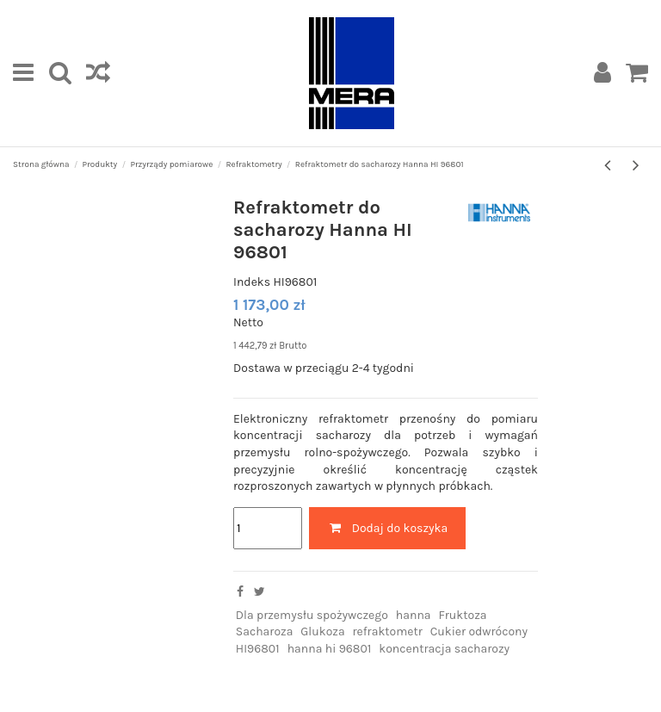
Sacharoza (264, 631)
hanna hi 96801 (329, 648)
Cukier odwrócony (479, 631)
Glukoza (322, 631)
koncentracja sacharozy (444, 648)
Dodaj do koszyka (387, 528)
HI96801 (258, 648)
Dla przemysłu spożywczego (312, 615)
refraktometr (388, 631)
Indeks (251, 282)
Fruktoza (462, 615)
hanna (413, 615)
